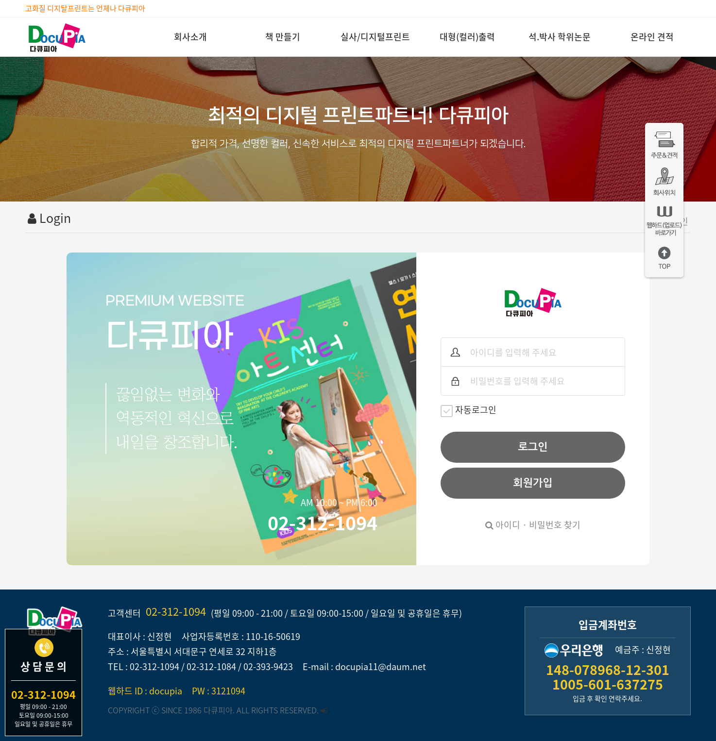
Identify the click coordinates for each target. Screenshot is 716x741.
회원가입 (532, 483)
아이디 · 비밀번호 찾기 (532, 524)
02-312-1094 (176, 611)
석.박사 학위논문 (559, 36)
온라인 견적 (652, 36)
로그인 (533, 447)
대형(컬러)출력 (467, 36)
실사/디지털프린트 (375, 36)
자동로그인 (468, 410)
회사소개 (190, 36)
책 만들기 (282, 36)
